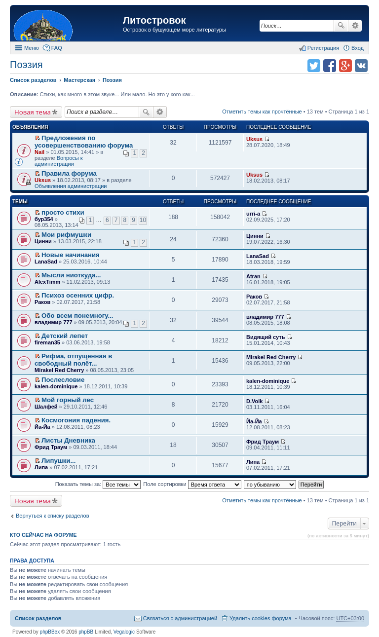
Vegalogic (124, 632)
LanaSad (46, 261)
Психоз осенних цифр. (77, 295)
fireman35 (47, 342)
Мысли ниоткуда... (71, 275)
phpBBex (50, 632)
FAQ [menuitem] (56, 48)
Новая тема (32, 112)
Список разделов (38, 618)
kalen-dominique (56, 386)
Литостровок (154, 20)
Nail (39, 152)
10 (143, 220)
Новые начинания (70, 255)
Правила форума (69, 173)
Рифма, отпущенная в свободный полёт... (73, 359)
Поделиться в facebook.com (329, 65)
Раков (42, 302)
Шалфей (46, 407)
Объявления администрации (71, 186)
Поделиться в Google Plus (345, 65)
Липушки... (58, 460)
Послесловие (62, 379)
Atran (253, 276)
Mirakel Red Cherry (59, 370)
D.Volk (254, 401)
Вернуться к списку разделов (52, 516)
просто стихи (62, 212)
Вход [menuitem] (357, 48)
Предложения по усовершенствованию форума (84, 141)
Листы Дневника (68, 440)
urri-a (253, 214)
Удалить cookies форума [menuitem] (260, 618)
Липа (41, 467)
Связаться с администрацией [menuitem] (180, 618)
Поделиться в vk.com (361, 65)
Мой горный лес (67, 400)
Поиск (341, 26)
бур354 (44, 219)
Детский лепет (64, 335)
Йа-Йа (42, 427)
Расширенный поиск (355, 26)
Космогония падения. (76, 420)
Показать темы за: (98, 484)
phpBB (85, 632)
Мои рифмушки (66, 234)
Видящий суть (265, 337)
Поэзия (26, 64)
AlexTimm (47, 282)
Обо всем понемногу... (77, 315)
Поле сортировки (192, 484)
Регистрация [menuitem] (323, 48)
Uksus (254, 139)
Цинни (43, 241)
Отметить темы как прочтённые (262, 111)
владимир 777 (54, 322)
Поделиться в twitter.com (313, 65)
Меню (31, 48)
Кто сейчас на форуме (43, 535)
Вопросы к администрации (59, 161)
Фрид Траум (51, 447)
